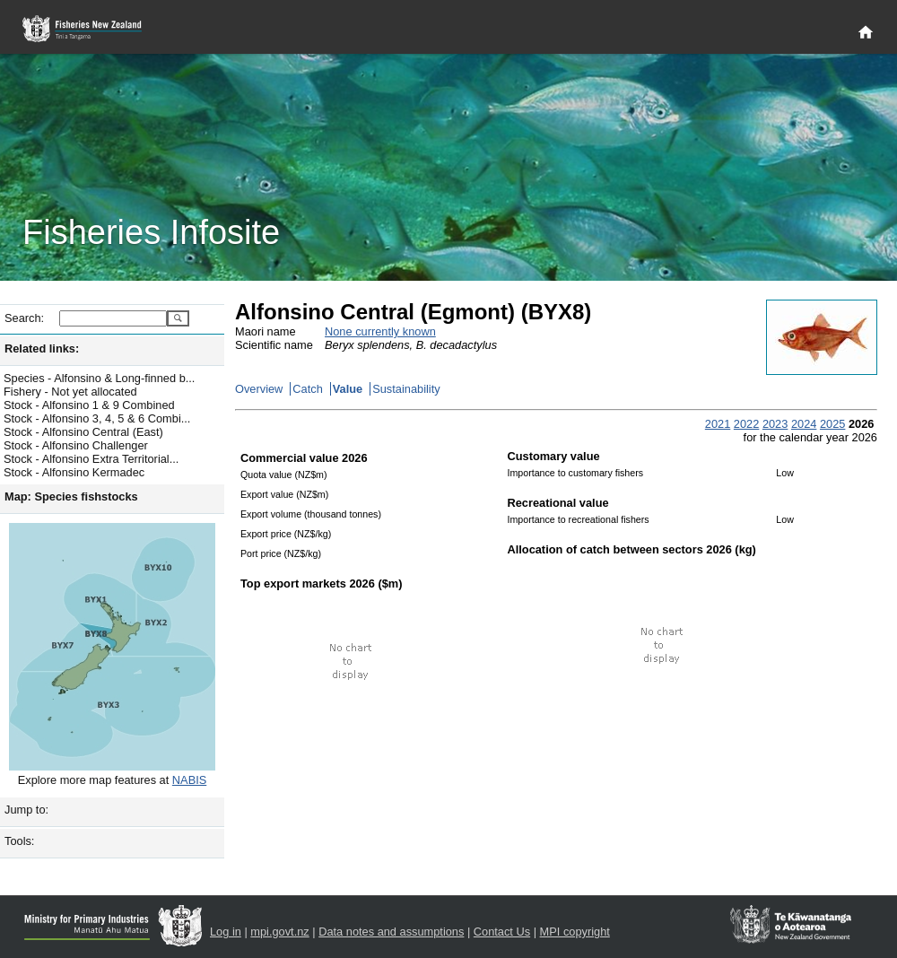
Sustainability (406, 389)
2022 (746, 424)
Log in (225, 931)
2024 (803, 424)
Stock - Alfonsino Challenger (76, 445)
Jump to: (26, 809)
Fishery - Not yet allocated (70, 391)
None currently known (380, 331)
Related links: (41, 348)
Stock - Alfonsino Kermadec (74, 472)
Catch (307, 389)
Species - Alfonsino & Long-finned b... (99, 378)
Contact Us (502, 931)
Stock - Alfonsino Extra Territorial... (91, 459)
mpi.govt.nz (279, 931)
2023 (775, 424)
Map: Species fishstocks (71, 496)
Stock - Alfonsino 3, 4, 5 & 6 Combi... (97, 418)
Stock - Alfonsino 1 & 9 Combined (89, 405)
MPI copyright (575, 931)
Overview (259, 389)
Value (347, 389)
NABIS (189, 780)
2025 (832, 424)
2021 (717, 424)
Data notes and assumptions (391, 931)
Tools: (19, 841)
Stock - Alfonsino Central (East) (83, 432)
